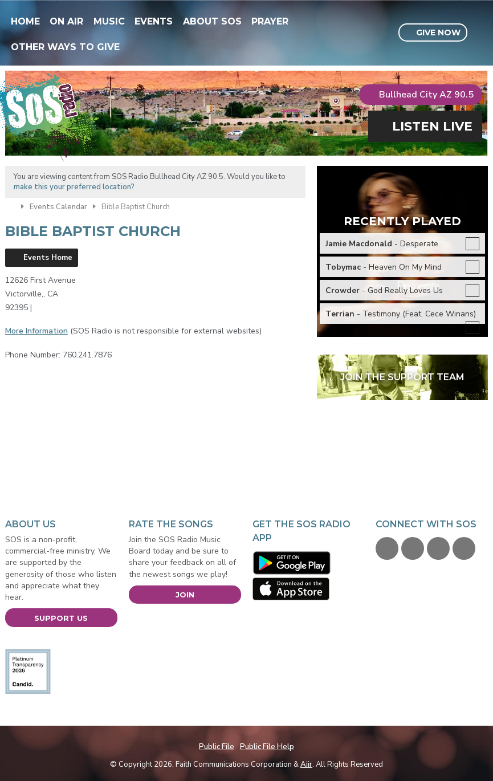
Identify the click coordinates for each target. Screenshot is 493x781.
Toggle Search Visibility (480, 33)
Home (25, 21)
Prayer (269, 21)
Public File (216, 747)
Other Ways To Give (65, 47)
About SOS (212, 21)
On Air (66, 21)
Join (185, 594)
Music (109, 21)
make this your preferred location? (74, 187)
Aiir (306, 764)
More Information (36, 331)
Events (154, 21)
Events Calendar (58, 207)
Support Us (61, 618)
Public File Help (267, 747)
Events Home (47, 258)
